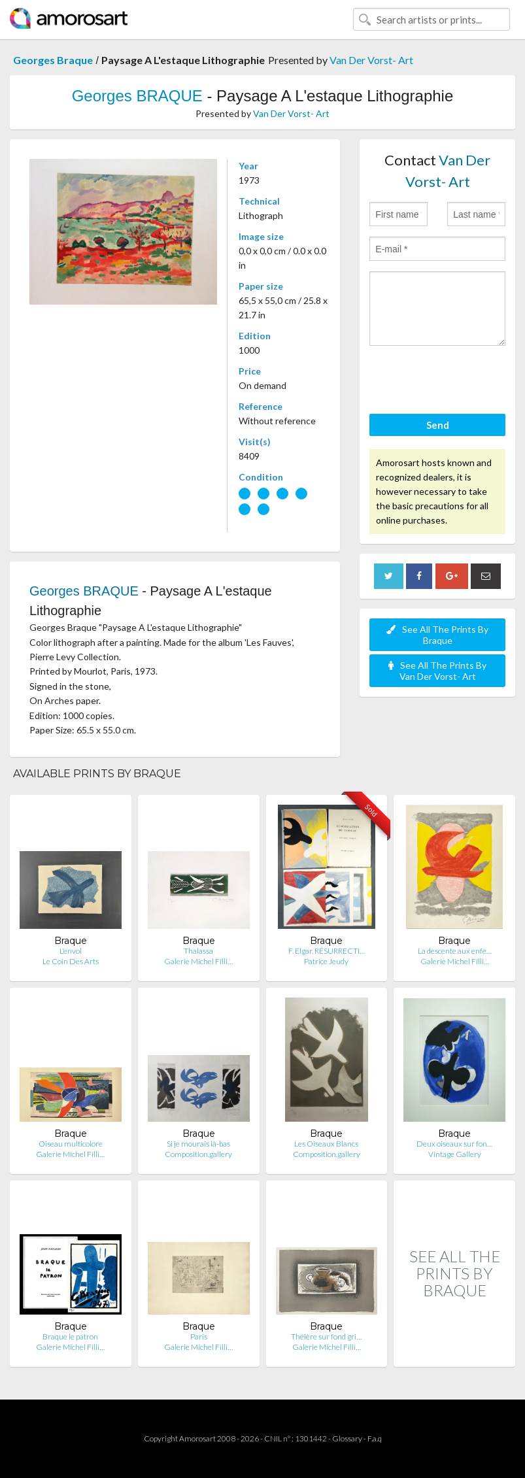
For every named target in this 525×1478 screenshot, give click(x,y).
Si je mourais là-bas (198, 1144)
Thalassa (198, 951)
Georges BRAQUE (137, 96)
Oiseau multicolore (71, 1144)
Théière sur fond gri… (326, 1336)
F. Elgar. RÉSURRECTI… (326, 951)
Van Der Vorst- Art (371, 60)
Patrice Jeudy (326, 961)
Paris (198, 1336)
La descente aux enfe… (455, 951)
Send (437, 425)
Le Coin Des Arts (70, 961)
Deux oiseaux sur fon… (454, 1144)
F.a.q (374, 1438)
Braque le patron (70, 1336)
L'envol (70, 951)
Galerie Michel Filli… (198, 961)
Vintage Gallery (454, 1154)
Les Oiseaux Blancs (326, 1144)
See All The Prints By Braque (437, 635)
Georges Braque (53, 60)
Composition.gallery (198, 1154)
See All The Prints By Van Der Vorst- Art (437, 671)
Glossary (347, 1438)
